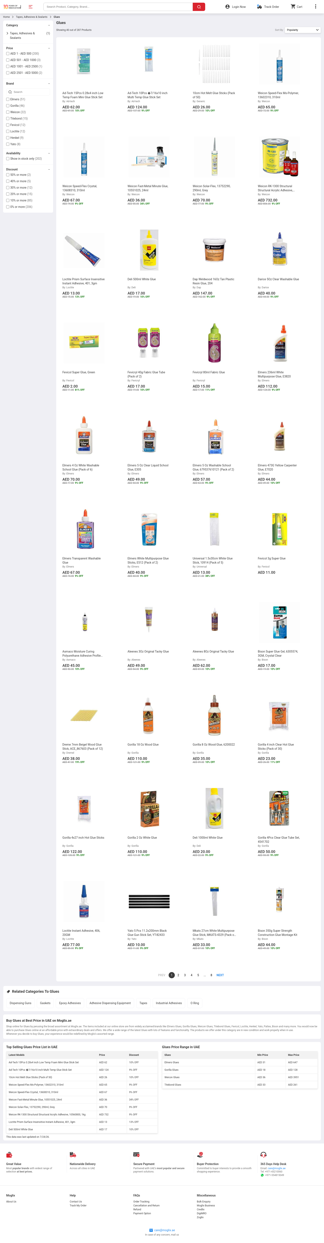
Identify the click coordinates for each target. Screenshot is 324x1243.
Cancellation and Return (146, 1205)
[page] (218, 975)
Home (6, 17)
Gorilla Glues (171, 1069)
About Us (11, 1201)
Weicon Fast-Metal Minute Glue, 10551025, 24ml (35, 1099)
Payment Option (142, 1213)
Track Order (271, 6)
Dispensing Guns (20, 1003)
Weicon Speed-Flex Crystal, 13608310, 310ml (33, 1092)
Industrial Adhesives (169, 1003)
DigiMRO (202, 1213)
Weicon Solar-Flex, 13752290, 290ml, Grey (32, 1107)
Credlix (201, 1209)
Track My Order (78, 1205)
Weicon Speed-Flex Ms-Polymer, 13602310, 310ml (36, 1084)
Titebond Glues (172, 1084)
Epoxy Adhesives (70, 1003)
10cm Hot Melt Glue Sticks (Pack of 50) (30, 1077)
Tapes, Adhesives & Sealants (31, 17)
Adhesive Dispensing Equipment (110, 1003)
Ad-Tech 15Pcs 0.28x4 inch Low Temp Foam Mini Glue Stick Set (44, 1062)
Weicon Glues (172, 1077)
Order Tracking (141, 1201)
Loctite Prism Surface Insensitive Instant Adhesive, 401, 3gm (42, 1122)
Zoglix (200, 1217)
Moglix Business (206, 1205)
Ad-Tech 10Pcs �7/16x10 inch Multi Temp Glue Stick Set (40, 1069)
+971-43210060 (273, 1171)
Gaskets (45, 1003)
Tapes (143, 1003)
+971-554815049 (272, 1175)
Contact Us (76, 1201)
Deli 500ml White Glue (21, 1129)
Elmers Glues (171, 1062)
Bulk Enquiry (204, 1201)
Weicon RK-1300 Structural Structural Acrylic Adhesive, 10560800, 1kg (47, 1114)
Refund (137, 1209)
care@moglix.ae (277, 1168)
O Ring (195, 1003)
